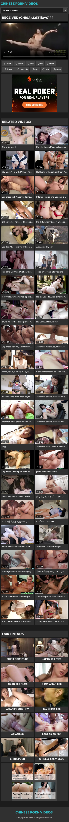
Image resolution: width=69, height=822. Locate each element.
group (58, 69)
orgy (36, 69)
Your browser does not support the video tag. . (34, 41)
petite (20, 63)
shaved (9, 69)
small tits (24, 69)
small (51, 63)
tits (41, 63)
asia (47, 69)
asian (8, 63)
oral (32, 63)
